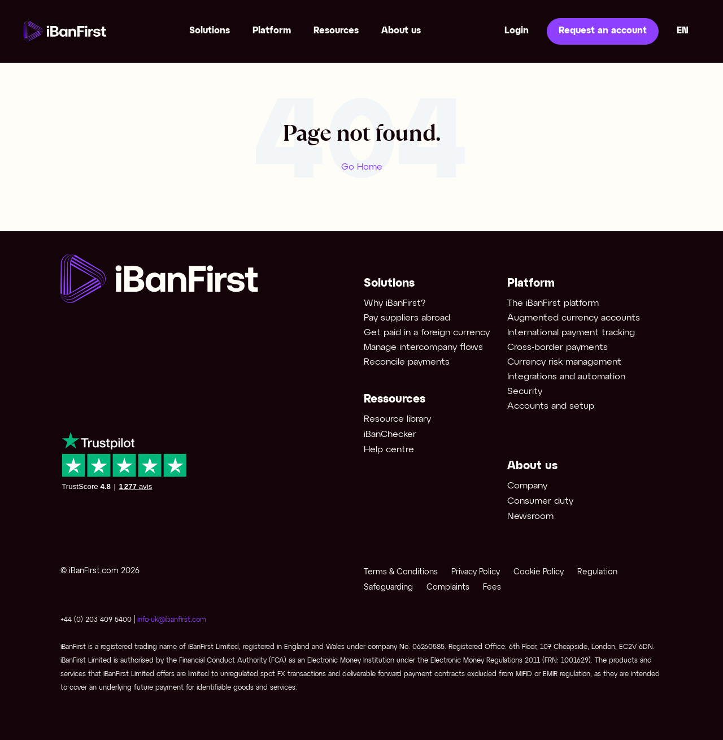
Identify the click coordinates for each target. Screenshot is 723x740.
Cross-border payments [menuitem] (557, 347)
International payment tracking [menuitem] (571, 332)
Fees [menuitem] (492, 587)
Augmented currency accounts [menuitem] (573, 318)
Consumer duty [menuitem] (540, 501)
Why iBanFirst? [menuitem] (394, 303)
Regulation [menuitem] (597, 572)
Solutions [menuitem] (209, 31)
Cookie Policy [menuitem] (538, 572)
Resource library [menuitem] (397, 419)
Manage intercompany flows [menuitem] (423, 347)
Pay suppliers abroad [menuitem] (407, 318)
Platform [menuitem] (271, 31)
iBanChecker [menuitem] (390, 434)
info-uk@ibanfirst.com (171, 620)
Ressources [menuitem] (394, 399)
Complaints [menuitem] (447, 587)
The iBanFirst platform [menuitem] (553, 303)
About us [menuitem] (401, 31)
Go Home (361, 167)
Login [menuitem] (516, 31)
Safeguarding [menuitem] (388, 587)
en (683, 31)
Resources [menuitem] (336, 31)
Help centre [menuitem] (389, 449)
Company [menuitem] (527, 486)
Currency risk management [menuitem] (564, 362)
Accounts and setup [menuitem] (550, 406)
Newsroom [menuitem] (530, 516)
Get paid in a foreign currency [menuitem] (427, 332)
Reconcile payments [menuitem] (407, 362)
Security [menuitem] (524, 391)
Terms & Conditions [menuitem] (401, 572)
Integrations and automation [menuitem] (566, 377)
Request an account (603, 31)
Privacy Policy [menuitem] (475, 572)
